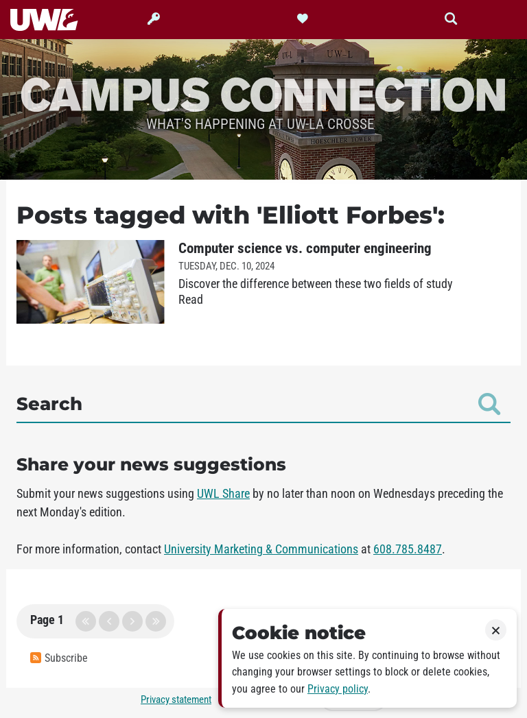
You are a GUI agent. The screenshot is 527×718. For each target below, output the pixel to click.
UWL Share (223, 494)
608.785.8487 (407, 549)
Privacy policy (337, 688)
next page (132, 621)
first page (85, 621)
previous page (109, 621)
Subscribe (59, 658)
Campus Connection (263, 93)
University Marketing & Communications (261, 549)
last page (155, 621)
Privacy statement (176, 699)
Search (258, 404)
